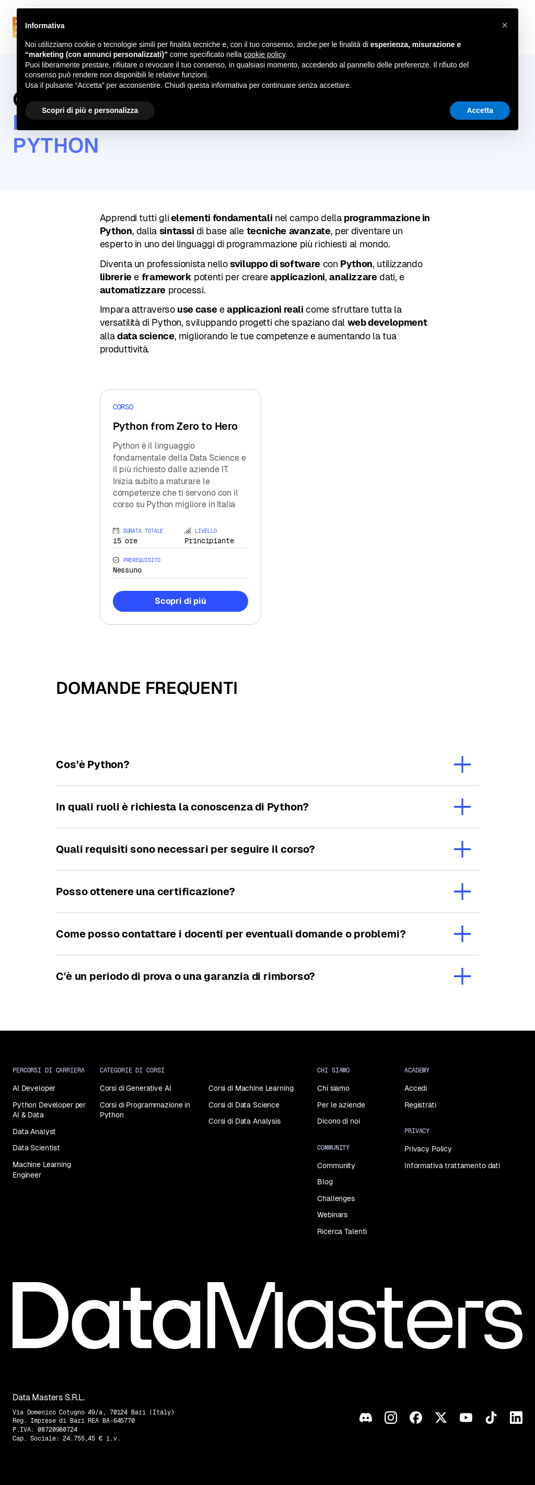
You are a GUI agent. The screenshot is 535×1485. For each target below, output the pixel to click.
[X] (441, 1417)
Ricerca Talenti (342, 1231)
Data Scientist (36, 1148)
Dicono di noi (338, 1121)
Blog (324, 1182)
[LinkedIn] (516, 1417)
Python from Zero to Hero (175, 426)
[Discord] (365, 1417)
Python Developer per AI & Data (49, 1110)
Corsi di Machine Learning (251, 1088)
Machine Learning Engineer (42, 1169)
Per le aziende (341, 1105)
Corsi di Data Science (244, 1105)
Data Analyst (34, 1131)
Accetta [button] (480, 110)
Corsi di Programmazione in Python (145, 1110)
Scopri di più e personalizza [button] (90, 110)
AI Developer (34, 1088)
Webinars (332, 1214)
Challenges (336, 1198)
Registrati (420, 1105)
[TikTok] (491, 1417)
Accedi (415, 1088)
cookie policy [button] (264, 54)
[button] (504, 25)
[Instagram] (391, 1417)
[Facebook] (416, 1417)
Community (336, 1165)
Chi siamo (333, 1088)
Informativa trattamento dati (452, 1165)
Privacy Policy (428, 1149)
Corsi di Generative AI (135, 1088)
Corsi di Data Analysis (244, 1121)
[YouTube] (466, 1417)
